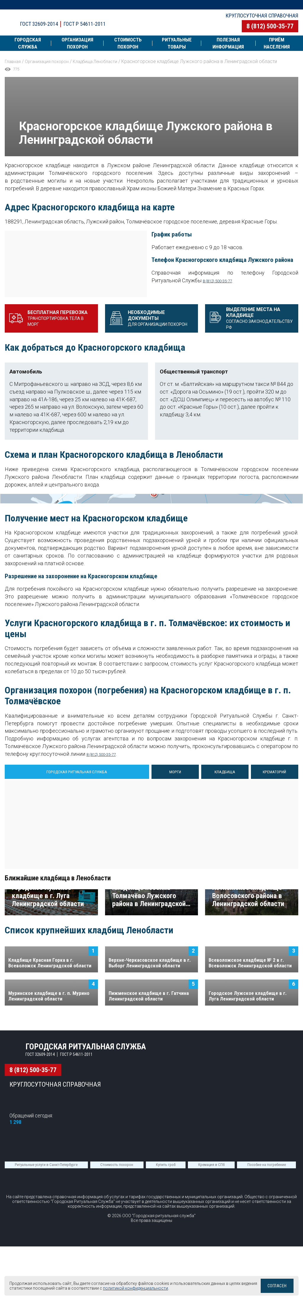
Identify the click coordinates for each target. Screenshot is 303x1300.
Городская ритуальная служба (104, 17)
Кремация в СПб (211, 1274)
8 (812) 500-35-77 (270, 26)
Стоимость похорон (116, 1274)
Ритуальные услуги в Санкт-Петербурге (46, 1274)
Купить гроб (165, 1274)
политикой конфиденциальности (164, 1288)
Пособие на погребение (266, 1274)
